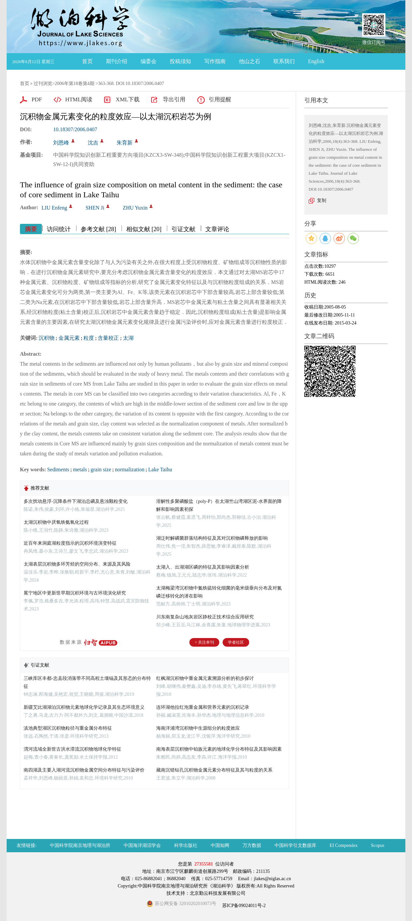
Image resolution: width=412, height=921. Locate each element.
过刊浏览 (43, 83)
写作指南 (215, 61)
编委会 (148, 61)
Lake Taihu (160, 469)
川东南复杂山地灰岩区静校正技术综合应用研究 (205, 616)
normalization (130, 469)
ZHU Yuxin (135, 208)
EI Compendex (344, 845)
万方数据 (252, 845)
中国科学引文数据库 (295, 845)
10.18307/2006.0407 (75, 129)
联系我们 (284, 61)
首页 (87, 61)
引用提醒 (220, 99)
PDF (37, 99)
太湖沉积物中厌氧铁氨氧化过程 (56, 522)
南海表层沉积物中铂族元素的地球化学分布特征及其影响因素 (219, 749)
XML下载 (128, 99)
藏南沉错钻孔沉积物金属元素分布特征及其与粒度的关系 (214, 770)
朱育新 (125, 142)
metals (80, 469)
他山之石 (249, 61)
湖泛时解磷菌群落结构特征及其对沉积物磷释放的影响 (212, 538)
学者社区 (236, 642)
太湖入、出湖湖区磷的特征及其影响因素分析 (202, 567)
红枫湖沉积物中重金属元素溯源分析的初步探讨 (205, 678)
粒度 (88, 338)
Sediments (58, 469)
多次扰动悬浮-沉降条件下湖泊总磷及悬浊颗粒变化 (76, 501)
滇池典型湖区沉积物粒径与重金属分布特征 (68, 728)
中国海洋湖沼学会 (142, 845)
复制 (321, 200)
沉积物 (46, 338)
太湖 (128, 338)
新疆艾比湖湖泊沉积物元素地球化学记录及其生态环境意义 (84, 707)
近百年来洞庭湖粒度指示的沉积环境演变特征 (70, 543)
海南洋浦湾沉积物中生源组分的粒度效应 (198, 728)
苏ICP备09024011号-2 (243, 905)
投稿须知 (180, 61)
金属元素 (69, 338)
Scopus (377, 845)
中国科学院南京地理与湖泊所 (80, 845)
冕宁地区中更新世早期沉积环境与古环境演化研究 (75, 593)
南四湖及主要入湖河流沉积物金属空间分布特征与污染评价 (84, 770)
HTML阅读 (78, 99)
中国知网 (220, 845)
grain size (101, 469)
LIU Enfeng (54, 208)
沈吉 (93, 142)
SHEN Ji (94, 208)
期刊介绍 (116, 61)
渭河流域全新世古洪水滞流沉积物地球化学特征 (72, 749)
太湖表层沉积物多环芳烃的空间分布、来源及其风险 (77, 564)
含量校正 (108, 338)
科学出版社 (185, 845)
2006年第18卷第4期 (74, 83)
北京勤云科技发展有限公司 (218, 893)
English (316, 61)
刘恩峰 (61, 142)
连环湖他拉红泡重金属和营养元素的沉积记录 (202, 707)
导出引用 (174, 99)
